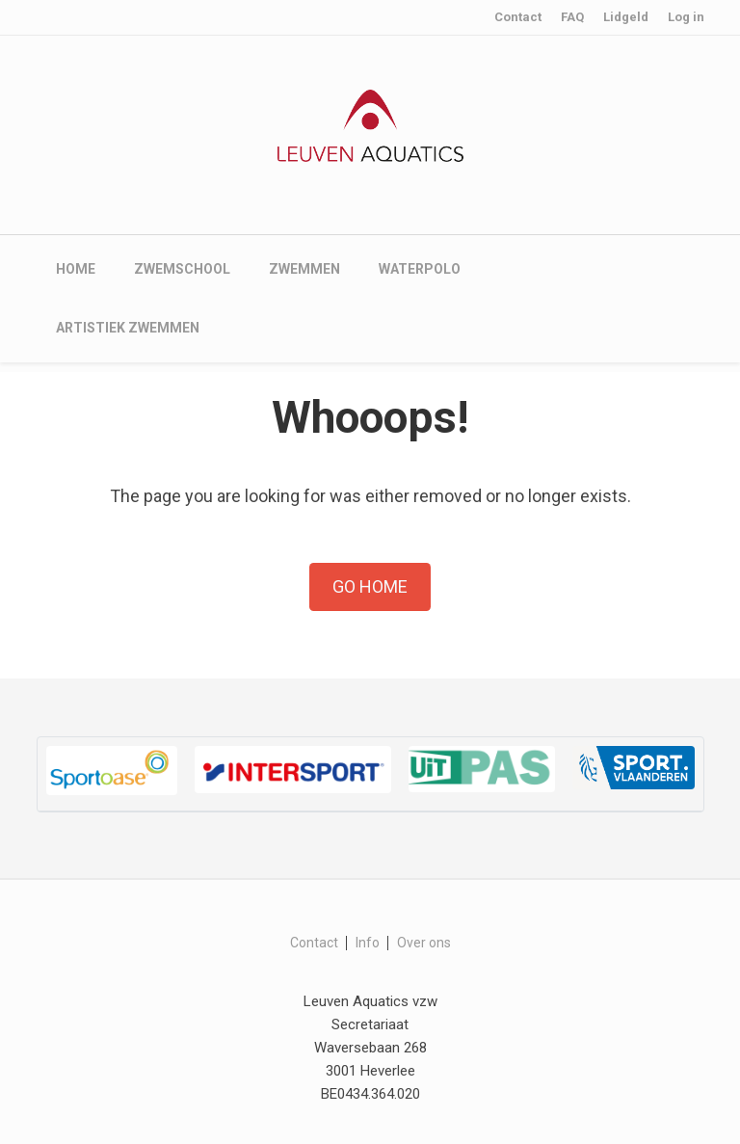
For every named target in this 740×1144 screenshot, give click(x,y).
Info (368, 942)
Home (75, 269)
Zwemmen (304, 269)
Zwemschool (182, 269)
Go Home (370, 586)
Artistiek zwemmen (127, 327)
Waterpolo (420, 269)
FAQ (572, 17)
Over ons (424, 942)
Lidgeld (625, 17)
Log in (686, 17)
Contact (518, 17)
